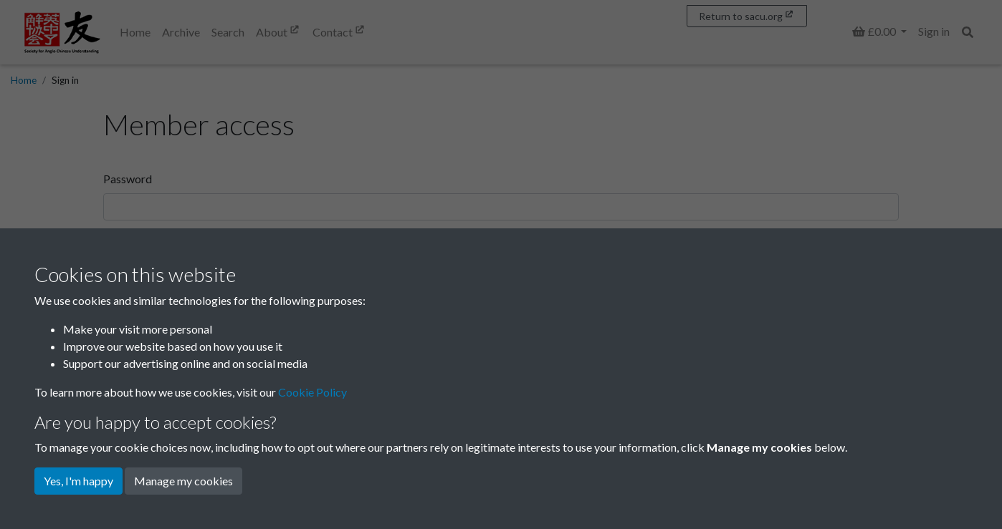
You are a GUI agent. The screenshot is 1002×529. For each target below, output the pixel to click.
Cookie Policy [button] (312, 392)
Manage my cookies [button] (183, 480)
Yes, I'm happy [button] (78, 480)
